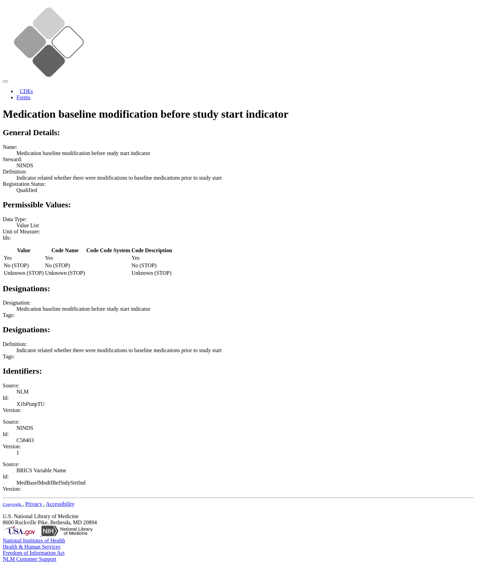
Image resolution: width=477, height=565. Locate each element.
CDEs (26, 91)
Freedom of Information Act (34, 553)
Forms (23, 97)
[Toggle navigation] (5, 81)
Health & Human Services (31, 547)
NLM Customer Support (29, 559)
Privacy (34, 504)
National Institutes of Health (34, 540)
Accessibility (60, 504)
